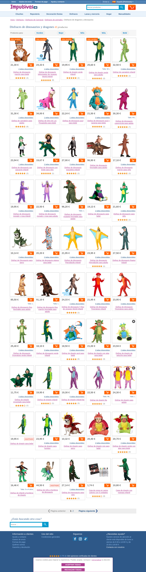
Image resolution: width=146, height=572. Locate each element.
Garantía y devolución (21, 547)
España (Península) (122, 2)
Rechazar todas (73, 570)
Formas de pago (41, 2)
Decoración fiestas (54, 14)
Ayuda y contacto (58, 2)
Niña (104, 33)
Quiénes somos (18, 545)
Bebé (125, 33)
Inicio (14, 2)
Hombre (39, 33)
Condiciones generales (50, 537)
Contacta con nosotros (115, 547)
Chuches (19, 14)
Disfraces (73, 14)
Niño (82, 33)
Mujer (61, 33)
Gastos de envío (25, 2)
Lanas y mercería (92, 14)
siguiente (88, 511)
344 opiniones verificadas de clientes (82, 556)
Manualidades (125, 14)
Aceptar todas (73, 565)
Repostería (34, 14)
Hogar (109, 14)
